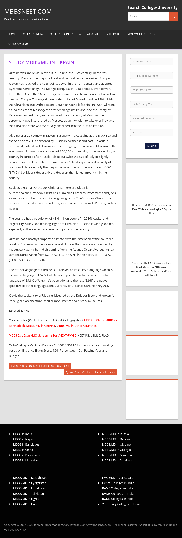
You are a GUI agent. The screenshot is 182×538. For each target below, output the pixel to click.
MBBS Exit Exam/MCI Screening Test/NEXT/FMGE (42, 335)
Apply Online (18, 43)
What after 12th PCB (103, 34)
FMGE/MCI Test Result (143, 34)
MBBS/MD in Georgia (40, 326)
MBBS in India (33, 34)
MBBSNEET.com (28, 11)
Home (12, 34)
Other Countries (65, 34)
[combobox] (134, 75)
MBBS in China (94, 320)
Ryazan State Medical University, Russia (89, 372)
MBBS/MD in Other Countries (76, 326)
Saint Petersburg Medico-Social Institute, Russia (41, 366)
